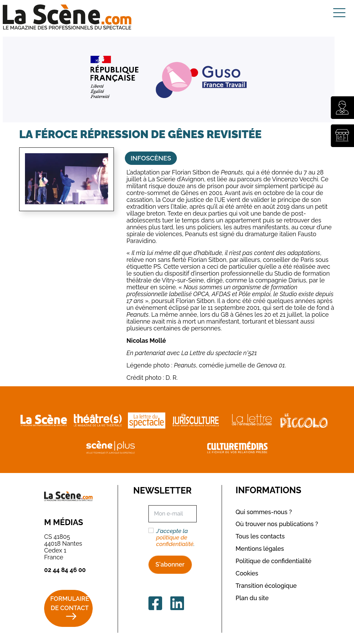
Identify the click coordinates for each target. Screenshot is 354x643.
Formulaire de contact (69, 603)
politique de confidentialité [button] (174, 540)
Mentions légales (260, 548)
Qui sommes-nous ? (264, 511)
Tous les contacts (260, 536)
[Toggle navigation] (339, 12)
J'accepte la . (175, 537)
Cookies (247, 573)
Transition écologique (266, 585)
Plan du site (252, 598)
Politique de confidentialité (274, 561)
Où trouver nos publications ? (277, 523)
